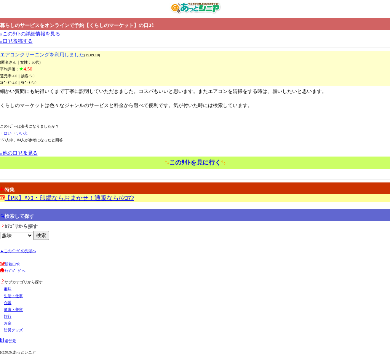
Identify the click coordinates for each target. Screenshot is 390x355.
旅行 (7, 316)
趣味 (7, 289)
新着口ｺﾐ (12, 264)
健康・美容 (13, 309)
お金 (7, 323)
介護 (7, 303)
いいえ (22, 133)
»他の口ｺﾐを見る (19, 153)
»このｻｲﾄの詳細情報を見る (30, 34)
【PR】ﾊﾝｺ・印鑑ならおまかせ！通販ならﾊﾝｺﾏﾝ (69, 198)
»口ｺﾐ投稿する (16, 41)
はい (7, 133)
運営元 (10, 341)
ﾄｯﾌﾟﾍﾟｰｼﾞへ (15, 271)
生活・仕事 (13, 296)
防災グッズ (13, 330)
